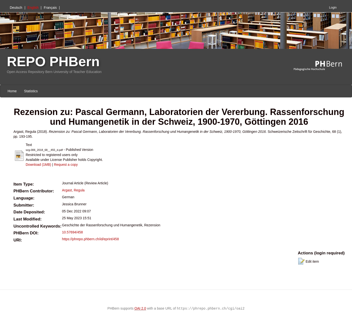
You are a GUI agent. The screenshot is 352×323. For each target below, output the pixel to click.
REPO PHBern (53, 61)
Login (333, 7)
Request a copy (66, 165)
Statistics (31, 91)
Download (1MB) (38, 165)
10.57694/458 (72, 232)
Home (12, 91)
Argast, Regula (73, 190)
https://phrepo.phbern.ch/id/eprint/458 (90, 239)
